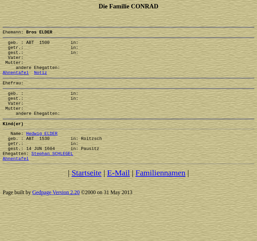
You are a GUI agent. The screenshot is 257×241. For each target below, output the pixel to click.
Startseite (86, 193)
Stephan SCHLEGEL (52, 173)
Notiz (40, 80)
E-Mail (118, 193)
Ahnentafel (16, 80)
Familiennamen (160, 193)
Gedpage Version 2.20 (55, 213)
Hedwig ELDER (42, 149)
